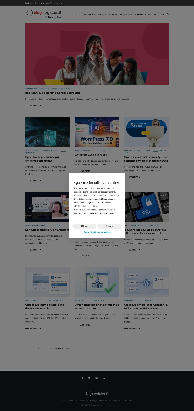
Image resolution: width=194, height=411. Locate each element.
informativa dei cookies (87, 206)
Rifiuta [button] (84, 226)
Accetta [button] (109, 226)
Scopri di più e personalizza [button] (97, 232)
